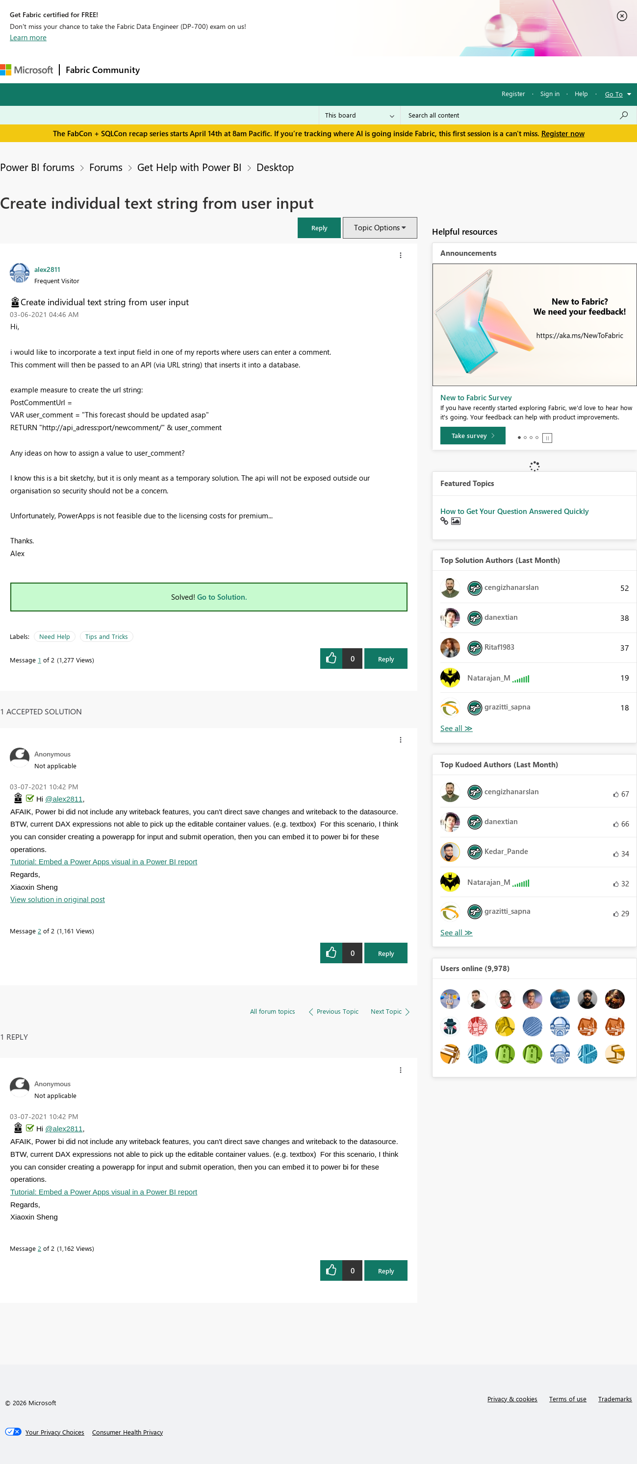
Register (513, 93)
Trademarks (615, 1398)
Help (581, 93)
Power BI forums (37, 166)
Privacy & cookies (512, 1398)
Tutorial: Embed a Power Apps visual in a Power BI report (103, 861)
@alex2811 (63, 799)
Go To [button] (614, 94)
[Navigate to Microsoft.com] (26, 69)
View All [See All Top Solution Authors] (456, 728)
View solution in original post (57, 899)
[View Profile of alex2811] (47, 269)
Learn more (28, 37)
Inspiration (205, 69)
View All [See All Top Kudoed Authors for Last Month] (456, 932)
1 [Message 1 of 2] (39, 660)
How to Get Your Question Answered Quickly (514, 511)
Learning (370, 69)
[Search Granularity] (359, 115)
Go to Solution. (222, 597)
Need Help (54, 636)
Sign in (550, 93)
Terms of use (567, 1398)
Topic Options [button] (377, 227)
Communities (289, 69)
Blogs (333, 69)
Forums (162, 69)
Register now (563, 133)
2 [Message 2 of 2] (39, 931)
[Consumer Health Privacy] (127, 1432)
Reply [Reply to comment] (386, 953)
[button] (319, 228)
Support (412, 69)
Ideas (245, 69)
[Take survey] (473, 435)
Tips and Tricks (106, 636)
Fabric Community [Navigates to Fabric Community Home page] (103, 69)
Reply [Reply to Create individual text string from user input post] (386, 659)
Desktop (275, 166)
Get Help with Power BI (189, 166)
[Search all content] (518, 115)
